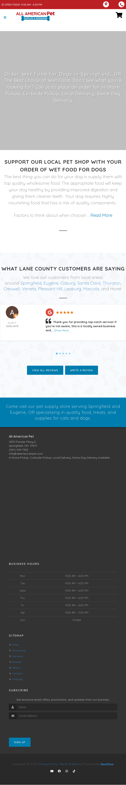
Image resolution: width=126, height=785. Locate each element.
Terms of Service (70, 764)
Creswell (12, 288)
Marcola (91, 288)
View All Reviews (45, 369)
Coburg (68, 283)
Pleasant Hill (50, 288)
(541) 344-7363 (18, 450)
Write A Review (81, 369)
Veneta (29, 288)
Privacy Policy (48, 764)
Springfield (30, 283)
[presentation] (30, 726)
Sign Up (19, 742)
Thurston (112, 283)
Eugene (51, 283)
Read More (101, 215)
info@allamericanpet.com (26, 454)
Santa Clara (89, 283)
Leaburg (72, 288)
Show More (61, 330)
